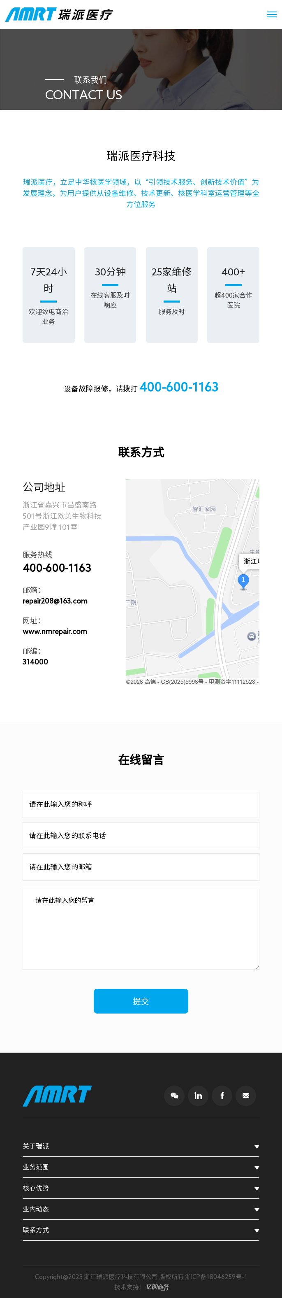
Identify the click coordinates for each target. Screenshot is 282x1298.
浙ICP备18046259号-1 (216, 1277)
